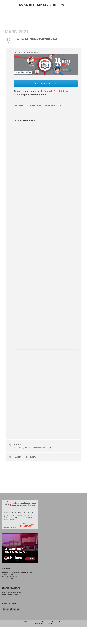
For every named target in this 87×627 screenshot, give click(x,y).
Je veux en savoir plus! (45, 83)
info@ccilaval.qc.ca (54, 105)
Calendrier (18, 457)
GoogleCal (31, 457)
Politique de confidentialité (57, 622)
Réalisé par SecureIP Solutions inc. (43, 623)
